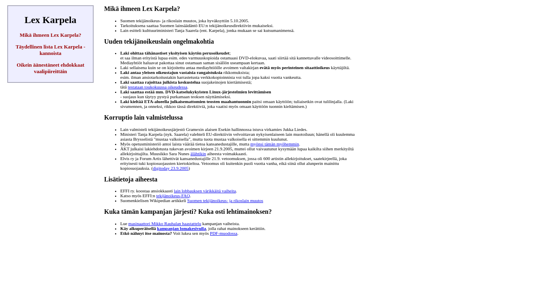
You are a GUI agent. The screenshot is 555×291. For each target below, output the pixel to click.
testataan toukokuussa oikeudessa (157, 86)
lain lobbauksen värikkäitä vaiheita (205, 190)
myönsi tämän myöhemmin (274, 143)
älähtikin (198, 153)
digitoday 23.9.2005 (170, 168)
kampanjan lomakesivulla (181, 228)
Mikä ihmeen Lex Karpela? (51, 35)
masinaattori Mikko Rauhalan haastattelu (164, 223)
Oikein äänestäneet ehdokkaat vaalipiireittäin (50, 68)
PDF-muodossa (223, 233)
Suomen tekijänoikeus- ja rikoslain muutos (225, 200)
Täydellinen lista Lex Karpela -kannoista (51, 50)
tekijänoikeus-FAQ (173, 195)
